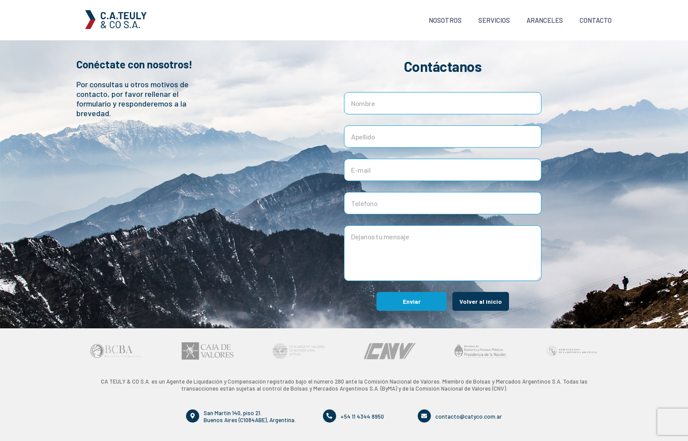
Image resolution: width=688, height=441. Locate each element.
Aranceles (545, 20)
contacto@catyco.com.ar (468, 416)
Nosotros (445, 20)
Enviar (412, 301)
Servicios (494, 20)
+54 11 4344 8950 (362, 416)
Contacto (596, 20)
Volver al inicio (480, 301)
